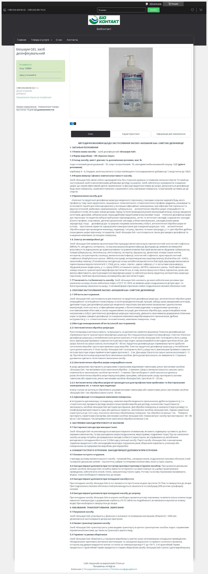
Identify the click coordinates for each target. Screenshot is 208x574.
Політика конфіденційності (124, 569)
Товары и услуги (40, 39)
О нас (59, 39)
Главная (21, 39)
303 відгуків (155, 3)
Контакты (72, 39)
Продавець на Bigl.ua (104, 566)
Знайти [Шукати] (153, 10)
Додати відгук (192, 9)
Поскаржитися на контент (96, 569)
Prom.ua (120, 563)
